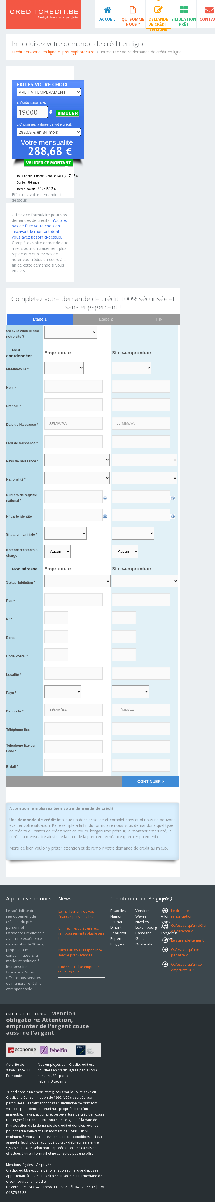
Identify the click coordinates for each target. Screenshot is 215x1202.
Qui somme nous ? (132, 22)
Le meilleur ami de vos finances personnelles (76, 914)
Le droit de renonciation (182, 913)
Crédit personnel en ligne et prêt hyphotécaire (53, 52)
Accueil (107, 19)
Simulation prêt (183, 22)
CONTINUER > (150, 781)
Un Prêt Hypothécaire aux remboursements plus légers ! (81, 933)
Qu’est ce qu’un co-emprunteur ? (187, 967)
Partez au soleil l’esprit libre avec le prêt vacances (80, 953)
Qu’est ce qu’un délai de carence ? (188, 928)
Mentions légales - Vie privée (28, 1164)
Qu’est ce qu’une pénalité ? (185, 952)
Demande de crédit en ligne (158, 22)
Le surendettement (187, 940)
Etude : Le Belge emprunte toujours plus (79, 969)
